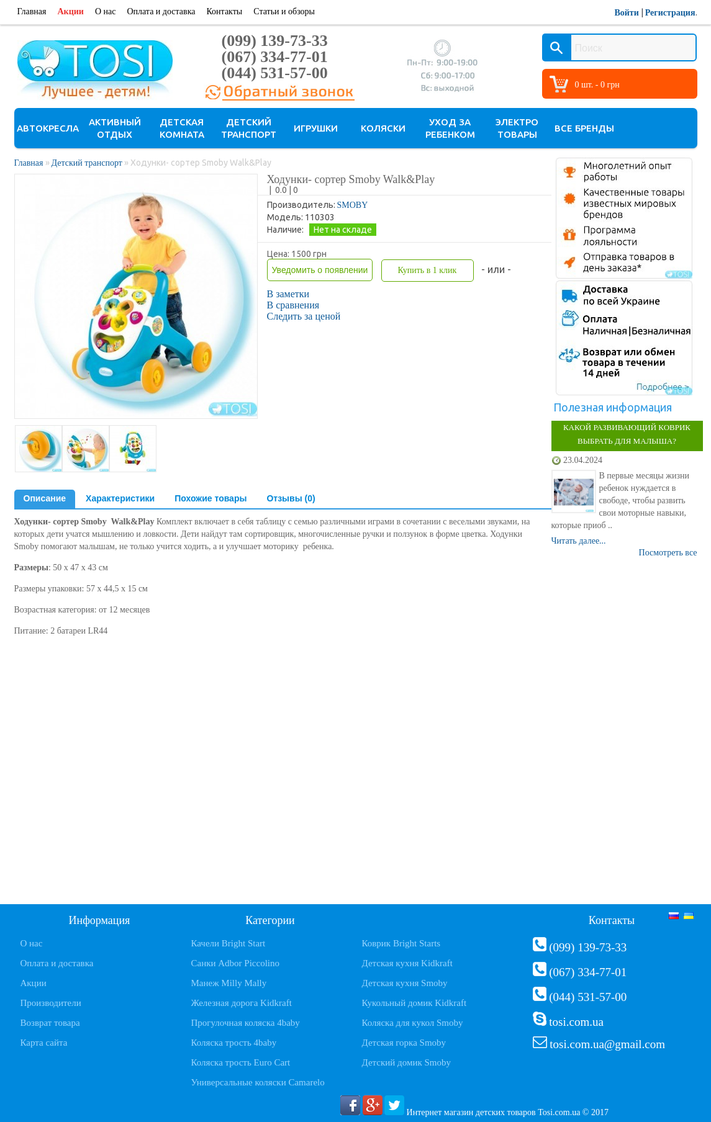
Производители (50, 1003)
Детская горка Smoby (404, 1043)
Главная (32, 11)
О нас (105, 11)
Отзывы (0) (290, 498)
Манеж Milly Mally (229, 983)
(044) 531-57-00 (275, 73)
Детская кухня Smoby (405, 983)
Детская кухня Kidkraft (407, 963)
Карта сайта (44, 1043)
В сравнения (293, 305)
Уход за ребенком (450, 128)
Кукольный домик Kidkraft (414, 1003)
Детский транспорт (248, 128)
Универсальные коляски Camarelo (258, 1082)
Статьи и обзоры (284, 11)
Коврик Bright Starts (401, 943)
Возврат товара (50, 1023)
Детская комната (182, 128)
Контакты (224, 11)
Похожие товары (210, 498)
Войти (626, 12)
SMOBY (352, 205)
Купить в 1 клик (426, 270)
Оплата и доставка (161, 11)
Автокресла (48, 128)
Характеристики (120, 498)
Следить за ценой (304, 316)
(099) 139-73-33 (275, 41)
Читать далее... (578, 540)
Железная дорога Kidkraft (241, 1003)
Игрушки (316, 128)
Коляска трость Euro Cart (241, 1062)
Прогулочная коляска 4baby (245, 1023)
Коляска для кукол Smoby (412, 1023)
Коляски (383, 128)
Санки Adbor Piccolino (235, 963)
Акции (71, 11)
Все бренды (584, 128)
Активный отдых (115, 128)
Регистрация (670, 12)
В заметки (288, 294)
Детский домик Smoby (406, 1062)
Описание (45, 498)
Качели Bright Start (228, 943)
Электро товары (517, 128)
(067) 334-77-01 (275, 57)
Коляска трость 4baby (234, 1043)
